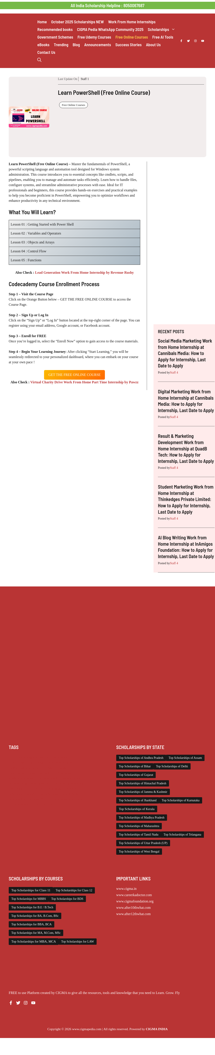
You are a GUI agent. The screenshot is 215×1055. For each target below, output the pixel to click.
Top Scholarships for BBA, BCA (31, 924)
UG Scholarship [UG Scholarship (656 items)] (19, 804)
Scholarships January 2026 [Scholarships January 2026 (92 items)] (26, 794)
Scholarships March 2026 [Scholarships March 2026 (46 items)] (61, 794)
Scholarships (162, 29)
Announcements (97, 44)
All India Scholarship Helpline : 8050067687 (107, 5)
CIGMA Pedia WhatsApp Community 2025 (110, 29)
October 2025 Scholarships (77, 21)
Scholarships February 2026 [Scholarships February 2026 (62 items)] (66, 788)
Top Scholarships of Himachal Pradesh (142, 783)
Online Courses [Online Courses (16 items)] (70, 778)
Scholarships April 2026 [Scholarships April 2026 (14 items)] (75, 783)
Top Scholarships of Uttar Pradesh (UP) (143, 843)
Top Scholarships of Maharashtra (139, 826)
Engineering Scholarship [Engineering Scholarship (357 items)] (24, 768)
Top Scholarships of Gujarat (136, 774)
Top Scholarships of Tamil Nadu (138, 834)
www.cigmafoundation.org (135, 901)
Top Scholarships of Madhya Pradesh (141, 817)
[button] (39, 60)
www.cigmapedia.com (86, 1029)
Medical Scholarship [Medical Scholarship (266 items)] (22, 778)
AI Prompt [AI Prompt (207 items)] (15, 757)
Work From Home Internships (131, 21)
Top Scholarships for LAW (77, 941)
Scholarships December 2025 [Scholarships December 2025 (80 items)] (27, 788)
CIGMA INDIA (156, 1029)
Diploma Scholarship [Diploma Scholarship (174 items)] (60, 762)
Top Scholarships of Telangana (182, 834)
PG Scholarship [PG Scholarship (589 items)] (19, 783)
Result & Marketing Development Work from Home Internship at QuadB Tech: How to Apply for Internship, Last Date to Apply (186, 448)
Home (42, 21)
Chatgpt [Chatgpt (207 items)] (29, 757)
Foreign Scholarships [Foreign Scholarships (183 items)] (55, 768)
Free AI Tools (162, 36)
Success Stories (128, 44)
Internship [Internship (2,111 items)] (44, 773)
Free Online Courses (132, 36)
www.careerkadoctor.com (134, 895)
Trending (61, 44)
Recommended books (55, 29)
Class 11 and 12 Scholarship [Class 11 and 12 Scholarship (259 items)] (27, 762)
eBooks (43, 44)
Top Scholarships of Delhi (172, 766)
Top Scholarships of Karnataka (181, 800)
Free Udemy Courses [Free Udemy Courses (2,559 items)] (22, 773)
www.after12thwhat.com (133, 914)
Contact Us (46, 52)
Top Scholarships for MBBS (28, 898)
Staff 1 (85, 79)
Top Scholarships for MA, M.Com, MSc (36, 932)
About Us (153, 44)
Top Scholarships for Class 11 (30, 890)
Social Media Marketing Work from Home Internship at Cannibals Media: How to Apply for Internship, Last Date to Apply (185, 353)
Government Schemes (55, 36)
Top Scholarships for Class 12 (74, 890)
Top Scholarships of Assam (185, 757)
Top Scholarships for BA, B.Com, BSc (35, 915)
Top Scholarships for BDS (67, 898)
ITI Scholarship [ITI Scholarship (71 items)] (63, 773)
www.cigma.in (126, 888)
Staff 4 (174, 372)
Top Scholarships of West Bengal (139, 851)
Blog (76, 44)
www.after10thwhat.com (133, 907)
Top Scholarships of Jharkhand (138, 800)
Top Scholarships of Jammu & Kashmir (143, 791)
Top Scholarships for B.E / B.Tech (32, 907)
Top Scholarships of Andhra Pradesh (141, 757)
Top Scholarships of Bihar (135, 766)
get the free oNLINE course (74, 375)
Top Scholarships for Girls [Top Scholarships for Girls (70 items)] (65, 799)
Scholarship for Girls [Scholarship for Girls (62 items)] (44, 783)
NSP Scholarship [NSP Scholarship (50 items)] (48, 778)
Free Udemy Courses (94, 36)
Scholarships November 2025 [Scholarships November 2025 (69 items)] (27, 799)
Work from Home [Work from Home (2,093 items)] (42, 804)
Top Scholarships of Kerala (137, 809)
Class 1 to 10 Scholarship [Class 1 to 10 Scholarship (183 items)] (52, 757)
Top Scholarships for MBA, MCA (33, 941)
